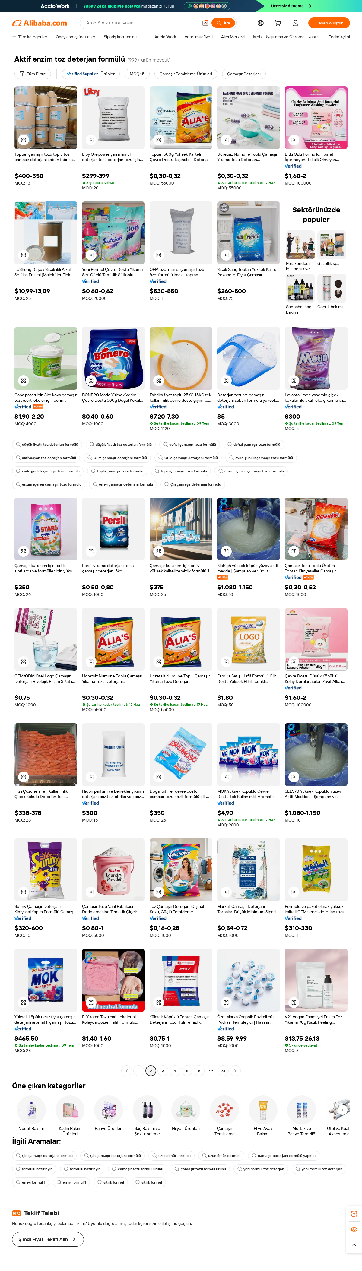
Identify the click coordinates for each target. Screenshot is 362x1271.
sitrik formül (110, 1182)
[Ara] (223, 23)
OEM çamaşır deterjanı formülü (117, 457)
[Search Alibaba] (141, 23)
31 (223, 1071)
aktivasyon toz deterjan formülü (46, 457)
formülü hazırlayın (34, 1169)
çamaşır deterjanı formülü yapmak (284, 1155)
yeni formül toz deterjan (260, 1169)
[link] (354, 1214)
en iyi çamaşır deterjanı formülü (123, 484)
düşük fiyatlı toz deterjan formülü (47, 444)
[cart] (279, 23)
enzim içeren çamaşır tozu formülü (251, 471)
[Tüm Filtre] (32, 74)
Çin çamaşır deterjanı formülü (192, 484)
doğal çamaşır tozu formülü (189, 444)
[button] (205, 23)
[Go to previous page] (126, 1070)
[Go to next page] (235, 1070)
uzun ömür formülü (171, 1155)
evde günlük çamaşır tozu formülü (261, 457)
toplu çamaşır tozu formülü (117, 471)
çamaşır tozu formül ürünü (137, 1169)
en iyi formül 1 (30, 1182)
